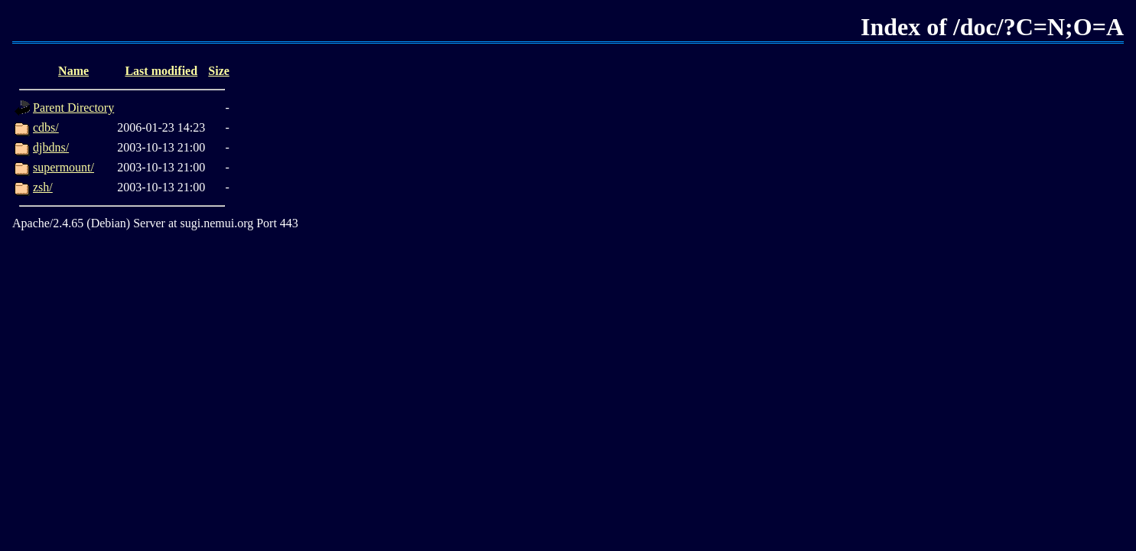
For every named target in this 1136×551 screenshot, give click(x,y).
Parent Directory (73, 107)
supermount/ (63, 167)
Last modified (161, 70)
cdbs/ (46, 127)
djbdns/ (51, 147)
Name (73, 70)
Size (218, 70)
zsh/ (43, 187)
